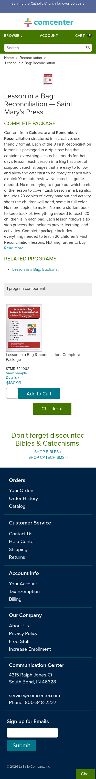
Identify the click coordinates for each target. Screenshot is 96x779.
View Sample (16, 373)
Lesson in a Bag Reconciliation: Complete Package (43, 357)
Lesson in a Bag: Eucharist (35, 269)
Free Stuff (19, 641)
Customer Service (30, 523)
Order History (23, 498)
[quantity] (12, 393)
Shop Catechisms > (48, 457)
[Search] (48, 48)
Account (49, 35)
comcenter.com (48, 21)
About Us (19, 626)
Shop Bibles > (48, 451)
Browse (11, 35)
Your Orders (22, 490)
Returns (17, 557)
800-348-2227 (40, 702)
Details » (12, 377)
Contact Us (21, 534)
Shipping (18, 549)
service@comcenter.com (34, 695)
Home (9, 58)
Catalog (17, 506)
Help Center (22, 541)
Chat (85, 774)
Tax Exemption (24, 591)
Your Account (23, 584)
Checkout (52, 409)
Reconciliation (31, 58)
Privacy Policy (23, 633)
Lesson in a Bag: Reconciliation (30, 63)
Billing (15, 599)
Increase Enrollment (30, 649)
